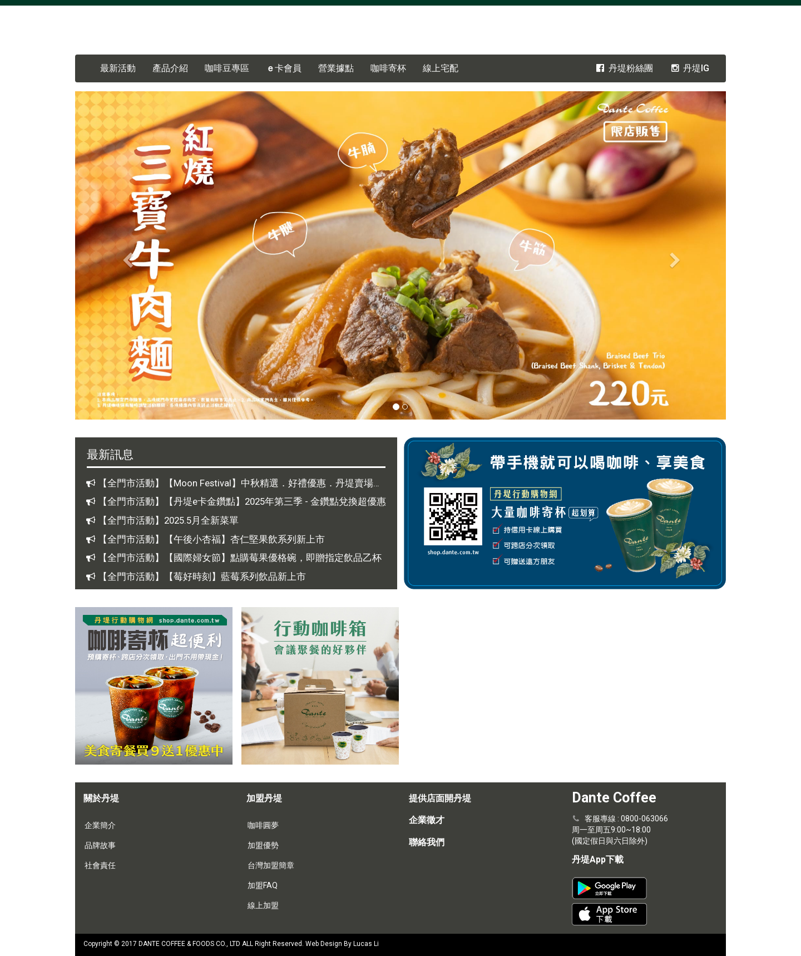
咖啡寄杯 (388, 68)
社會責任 (100, 865)
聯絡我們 (426, 842)
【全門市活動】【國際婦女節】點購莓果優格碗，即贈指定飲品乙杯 (233, 557)
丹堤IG (689, 68)
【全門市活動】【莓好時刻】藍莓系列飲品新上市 (195, 576)
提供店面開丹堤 (440, 798)
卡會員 (283, 68)
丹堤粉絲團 (623, 68)
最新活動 (118, 68)
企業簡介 (100, 825)
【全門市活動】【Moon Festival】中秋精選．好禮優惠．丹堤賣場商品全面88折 (258, 483)
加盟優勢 (263, 845)
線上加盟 (263, 905)
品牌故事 (100, 845)
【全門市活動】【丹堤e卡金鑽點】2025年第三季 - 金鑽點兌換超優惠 (235, 501)
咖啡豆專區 (227, 68)
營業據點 (336, 68)
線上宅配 (440, 68)
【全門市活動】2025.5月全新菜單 (162, 520)
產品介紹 (170, 68)
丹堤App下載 (598, 859)
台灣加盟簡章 (271, 865)
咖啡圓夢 (263, 825)
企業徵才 (426, 820)
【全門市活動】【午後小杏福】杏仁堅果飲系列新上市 (205, 539)
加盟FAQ (263, 885)
